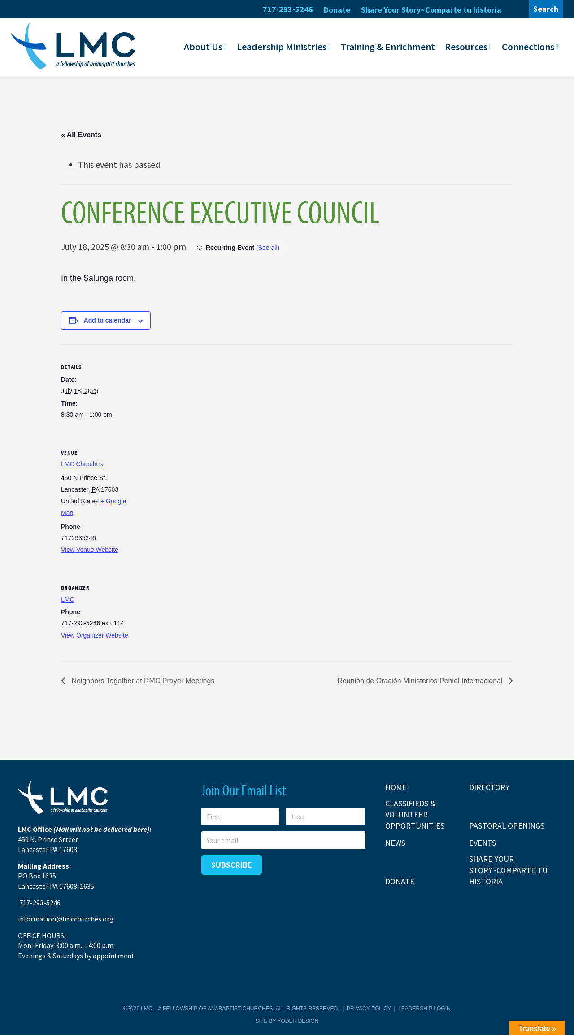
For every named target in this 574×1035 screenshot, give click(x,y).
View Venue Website (89, 549)
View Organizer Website (94, 634)
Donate (337, 9)
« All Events (81, 134)
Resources (466, 46)
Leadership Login (424, 1008)
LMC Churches (82, 463)
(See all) (267, 247)
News (395, 842)
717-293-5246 (288, 9)
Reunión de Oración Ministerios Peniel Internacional (420, 680)
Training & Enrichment (387, 46)
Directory (489, 787)
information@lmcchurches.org (65, 918)
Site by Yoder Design (287, 1021)
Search (545, 9)
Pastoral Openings (506, 825)
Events (482, 842)
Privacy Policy (369, 1008)
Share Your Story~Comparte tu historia (431, 9)
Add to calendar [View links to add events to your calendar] (107, 319)
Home (396, 787)
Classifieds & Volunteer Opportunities (414, 814)
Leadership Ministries (281, 46)
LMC (67, 599)
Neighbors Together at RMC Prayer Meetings (142, 680)
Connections (528, 46)
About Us (203, 46)
